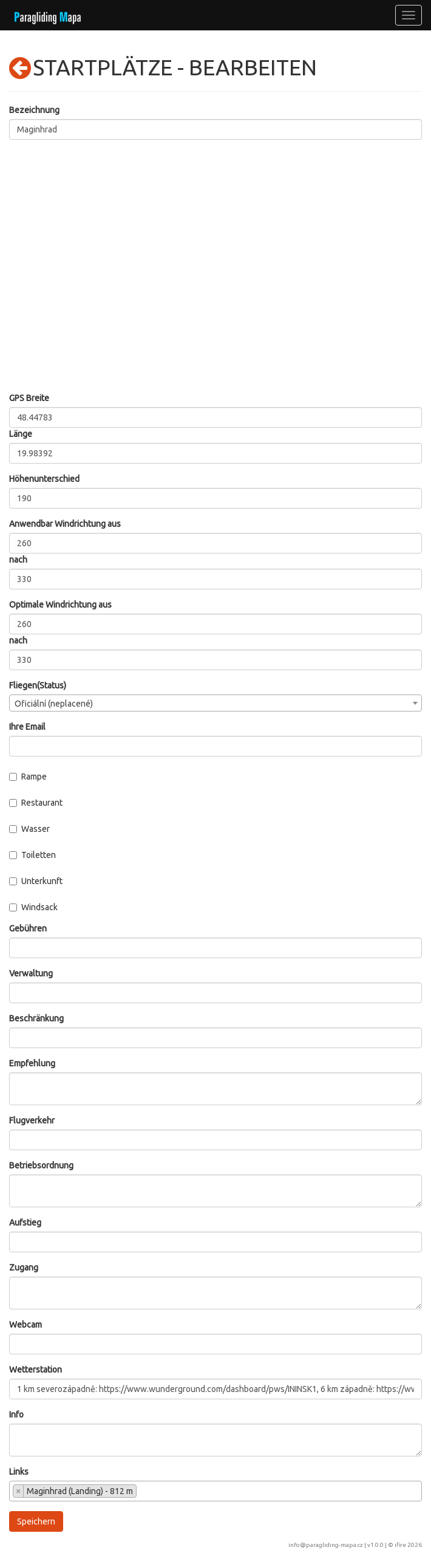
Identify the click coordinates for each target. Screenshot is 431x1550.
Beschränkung (36, 1018)
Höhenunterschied (44, 479)
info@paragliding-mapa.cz (325, 1544)
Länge (20, 434)
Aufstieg (25, 1222)
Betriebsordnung (41, 1165)
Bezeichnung (34, 110)
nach (18, 559)
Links (19, 1471)
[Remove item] (18, 1491)
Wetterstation (35, 1369)
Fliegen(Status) (37, 685)
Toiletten (32, 855)
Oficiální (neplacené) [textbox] (54, 703)
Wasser (29, 829)
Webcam (25, 1324)
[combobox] (215, 703)
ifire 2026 (408, 1544)
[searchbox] (143, 1492)
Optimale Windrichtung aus (60, 604)
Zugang (23, 1267)
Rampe (28, 776)
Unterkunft (36, 881)
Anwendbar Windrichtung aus (65, 524)
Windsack (33, 907)
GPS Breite (29, 398)
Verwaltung (31, 973)
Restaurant (36, 803)
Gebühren (28, 928)
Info (16, 1414)
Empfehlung (32, 1063)
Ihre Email (27, 727)
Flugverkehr (32, 1120)
